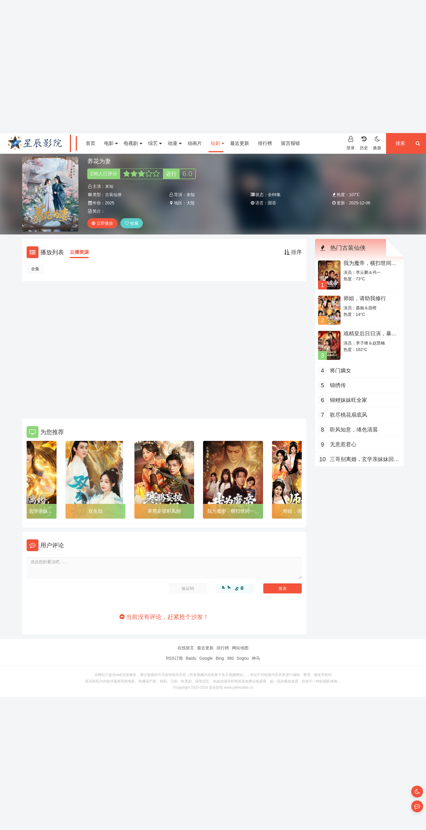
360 (230, 658)
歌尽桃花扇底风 (348, 415)
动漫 (174, 143)
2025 (109, 202)
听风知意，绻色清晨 (354, 430)
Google (206, 658)
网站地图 (240, 647)
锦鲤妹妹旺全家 (348, 400)
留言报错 (290, 143)
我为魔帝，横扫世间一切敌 (233, 512)
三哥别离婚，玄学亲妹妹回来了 (364, 460)
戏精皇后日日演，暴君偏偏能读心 (370, 336)
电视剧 (133, 143)
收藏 (131, 223)
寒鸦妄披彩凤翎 (164, 511)
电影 (111, 143)
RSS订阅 (174, 658)
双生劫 (95, 511)
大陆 (190, 202)
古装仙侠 (113, 194)
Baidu (191, 658)
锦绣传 (338, 385)
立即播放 (102, 223)
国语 (272, 202)
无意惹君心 (343, 444)
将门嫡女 (340, 370)
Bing (220, 658)
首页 (90, 143)
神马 (256, 658)
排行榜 (265, 143)
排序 (293, 252)
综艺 (155, 143)
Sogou (242, 658)
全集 (35, 268)
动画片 (195, 143)
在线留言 (186, 647)
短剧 (217, 143)
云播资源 (79, 252)
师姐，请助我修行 (364, 298)
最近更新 (239, 143)
